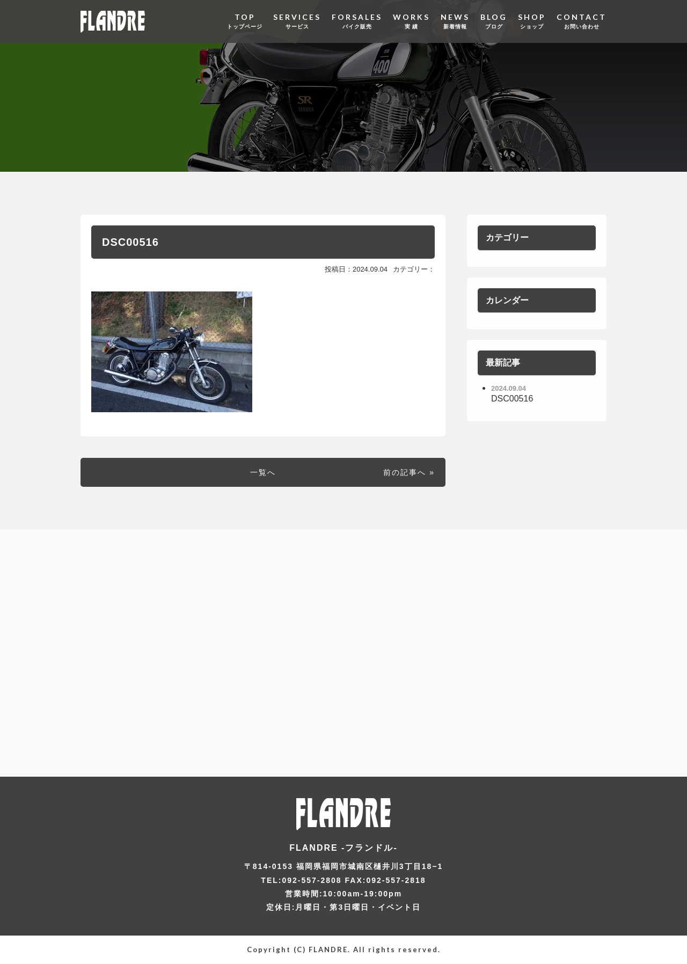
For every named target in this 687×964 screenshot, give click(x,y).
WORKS (411, 21)
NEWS (455, 21)
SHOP (532, 21)
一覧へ (263, 472)
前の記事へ (404, 472)
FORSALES (357, 21)
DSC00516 (130, 242)
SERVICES (297, 21)
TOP (244, 21)
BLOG (493, 21)
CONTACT (581, 21)
